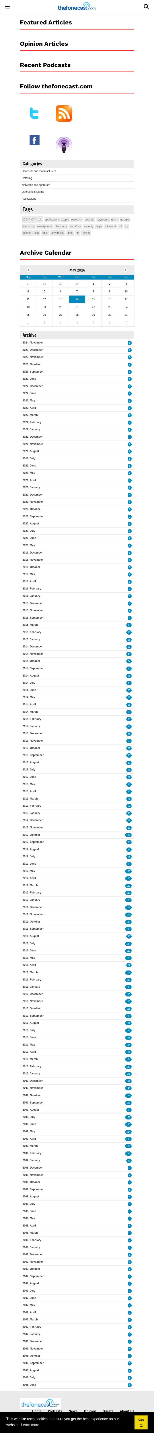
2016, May (29, 574)
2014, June (29, 690)
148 (128, 1103)
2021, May (29, 472)
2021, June (29, 465)
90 (129, 936)
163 (128, 1146)
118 (128, 994)
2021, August (31, 451)
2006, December (33, 1341)
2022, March (30, 415)
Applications (29, 198)
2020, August (31, 523)
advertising (57, 232)
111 (128, 1023)
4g (126, 226)
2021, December (33, 436)
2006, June (29, 1384)
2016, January (31, 595)
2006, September (33, 1363)
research (77, 219)
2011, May (29, 957)
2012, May (29, 871)
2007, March (30, 1319)
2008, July (29, 1203)
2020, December (33, 494)
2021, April (29, 480)
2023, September (33, 371)
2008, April (29, 1225)
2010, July (29, 1030)
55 (129, 705)
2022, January (31, 429)
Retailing (27, 178)
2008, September (33, 1189)
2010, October (31, 1008)
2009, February (32, 1153)
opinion (29, 219)
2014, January (31, 726)
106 (128, 907)
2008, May (29, 1218)
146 (128, 1088)
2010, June (29, 1037)
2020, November (33, 501)
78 (129, 719)
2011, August (31, 936)
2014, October (31, 661)
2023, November (33, 357)
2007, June (29, 1298)
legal (99, 226)
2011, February (32, 979)
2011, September (33, 928)
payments (103, 219)
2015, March (30, 624)
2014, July (29, 682)
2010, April (29, 1051)
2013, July (29, 769)
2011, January (31, 986)
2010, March (30, 1059)
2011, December (33, 907)
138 (128, 980)
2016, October (31, 567)
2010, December (33, 994)
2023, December (33, 349)
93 (129, 1110)
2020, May (29, 545)
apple (65, 219)
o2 (120, 226)
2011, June (29, 950)
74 (129, 791)
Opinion (90, 1411)
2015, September (33, 617)
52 (129, 697)
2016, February (32, 588)
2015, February (32, 632)
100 (128, 878)
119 (128, 929)
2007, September (33, 1276)
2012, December (33, 820)
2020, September (33, 516)
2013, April (29, 791)
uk (40, 219)
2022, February (32, 422)
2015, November (33, 610)
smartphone (44, 226)
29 (129, 1160)
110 (128, 886)
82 (129, 965)
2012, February (32, 892)
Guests (108, 1411)
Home (36, 1411)
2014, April (29, 704)
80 (129, 864)
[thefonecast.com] (77, 6)
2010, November (33, 1001)
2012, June (29, 863)
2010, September (33, 1015)
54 (129, 661)
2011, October (31, 921)
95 (129, 813)
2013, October (31, 748)
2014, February (32, 718)
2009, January (31, 1160)
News (73, 1411)
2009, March (30, 1145)
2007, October (31, 1268)
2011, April (29, 965)
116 (128, 987)
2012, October (31, 834)
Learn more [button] (30, 1425)
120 (128, 951)
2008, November (33, 1175)
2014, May (29, 697)
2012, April (29, 878)
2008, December (33, 1167)
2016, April (29, 581)
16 (129, 625)
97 (129, 806)
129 (128, 900)
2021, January (31, 487)
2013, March (30, 798)
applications (52, 219)
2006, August (31, 1370)
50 (129, 690)
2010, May (29, 1044)
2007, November (33, 1261)
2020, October (31, 509)
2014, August (31, 675)
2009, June (29, 1124)
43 (129, 683)
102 (128, 835)
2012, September (33, 842)
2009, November (33, 1088)
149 (128, 1095)
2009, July (29, 1117)
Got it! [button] (141, 1422)
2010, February (32, 1066)
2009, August (31, 1109)
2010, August (31, 1022)
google (124, 219)
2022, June (29, 393)
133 (128, 871)
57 (129, 763)
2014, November (33, 653)
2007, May (29, 1305)
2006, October (31, 1355)
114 (128, 1045)
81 (129, 820)
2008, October (31, 1182)
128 (128, 1037)
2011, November (33, 914)
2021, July (29, 458)
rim (78, 232)
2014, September (33, 668)
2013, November (33, 740)
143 (128, 1074)
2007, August (31, 1283)
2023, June (29, 378)
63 (129, 712)
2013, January (31, 813)
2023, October (31, 364)
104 (128, 1059)
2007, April (29, 1312)
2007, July (29, 1290)
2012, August (31, 849)
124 (128, 944)
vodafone (75, 226)
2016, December (33, 552)
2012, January (31, 899)
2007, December (33, 1254)
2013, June (29, 776)
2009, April (29, 1138)
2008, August (31, 1196)
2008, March (30, 1232)
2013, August (31, 762)
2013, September (33, 755)
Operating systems (33, 191)
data (69, 232)
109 (128, 914)
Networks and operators (36, 185)
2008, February (32, 1240)
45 (129, 654)
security (88, 226)
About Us (127, 1411)
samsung (29, 226)
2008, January (31, 1247)
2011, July (29, 943)
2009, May (29, 1131)
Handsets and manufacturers (39, 171)
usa (37, 232)
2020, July (29, 530)
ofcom (86, 232)
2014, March (30, 711)
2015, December (33, 603)
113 (128, 893)
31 (129, 676)
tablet (45, 232)
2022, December (33, 386)
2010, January (31, 1073)
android (89, 219)
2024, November (33, 342)
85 (129, 726)
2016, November (33, 559)
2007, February (32, 1326)
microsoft (110, 226)
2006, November (33, 1348)
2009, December (33, 1080)
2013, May (29, 784)
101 (128, 972)
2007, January (31, 1334)
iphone (27, 232)
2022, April (29, 407)
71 (129, 748)
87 (129, 828)
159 (128, 1117)
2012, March (30, 885)
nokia (114, 219)
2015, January (31, 639)
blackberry (61, 226)
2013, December (33, 733)
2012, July (29, 856)
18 (129, 632)
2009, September (33, 1102)
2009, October (31, 1095)
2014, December (33, 646)
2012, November (33, 827)
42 (129, 668)
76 (129, 755)
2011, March (30, 972)
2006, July (29, 1377)
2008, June (29, 1211)
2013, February (32, 805)
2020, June (29, 538)
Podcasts (55, 1411)
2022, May (29, 400)
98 (129, 842)
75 (129, 770)
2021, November (33, 444)
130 (128, 922)
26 (129, 640)
